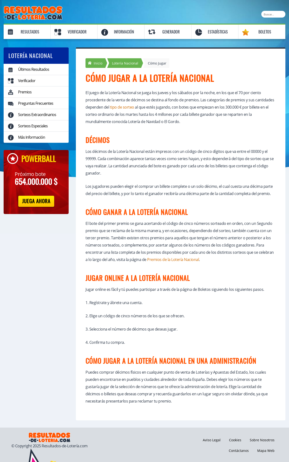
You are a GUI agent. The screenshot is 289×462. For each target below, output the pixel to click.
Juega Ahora (36, 201)
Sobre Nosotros (262, 440)
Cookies (235, 440)
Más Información (31, 137)
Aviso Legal (212, 440)
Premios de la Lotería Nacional (173, 259)
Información (124, 31)
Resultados (30, 31)
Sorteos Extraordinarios (37, 114)
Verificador (77, 31)
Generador (171, 31)
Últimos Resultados (33, 69)
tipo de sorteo (122, 107)
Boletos (264, 31)
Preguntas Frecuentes (35, 103)
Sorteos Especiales (33, 126)
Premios (25, 92)
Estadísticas (218, 31)
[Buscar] (273, 14)
